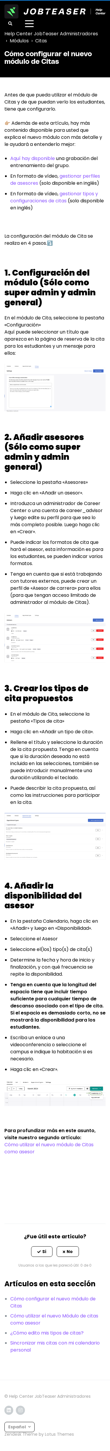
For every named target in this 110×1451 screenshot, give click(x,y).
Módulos (19, 40)
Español (17, 1427)
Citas (41, 40)
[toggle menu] (29, 23)
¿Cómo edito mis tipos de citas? (47, 1333)
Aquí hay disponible (32, 158)
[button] (42, 1251)
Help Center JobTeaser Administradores (51, 33)
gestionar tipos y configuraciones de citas (54, 197)
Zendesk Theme (21, 1434)
